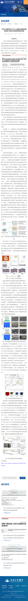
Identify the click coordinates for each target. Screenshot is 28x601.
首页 (5, 23)
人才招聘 (11, 587)
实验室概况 (4, 585)
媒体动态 (4, 587)
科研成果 (16, 23)
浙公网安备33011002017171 (21, 597)
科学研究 (10, 23)
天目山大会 (23, 585)
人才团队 (17, 585)
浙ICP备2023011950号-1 (6, 597)
